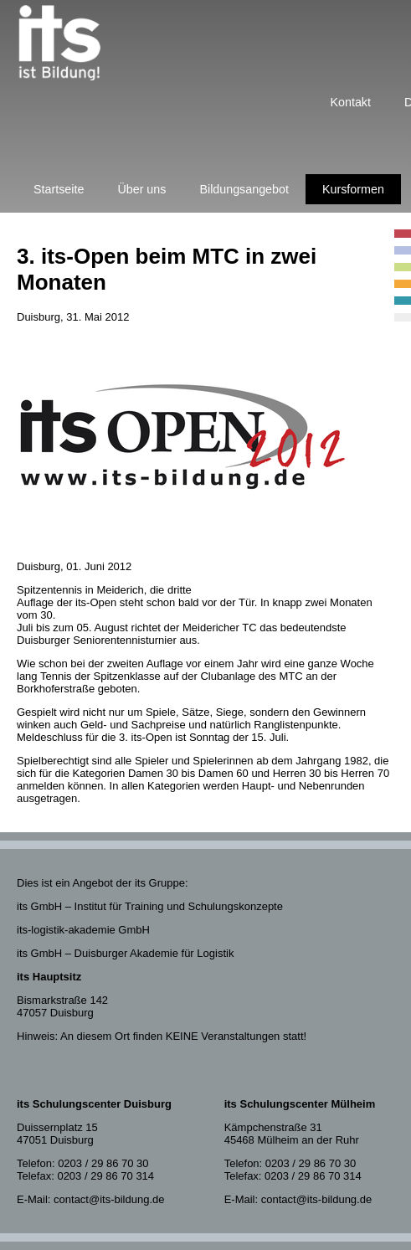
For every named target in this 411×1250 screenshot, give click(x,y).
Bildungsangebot (244, 189)
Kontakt (351, 102)
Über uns (141, 189)
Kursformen (353, 189)
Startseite (58, 189)
